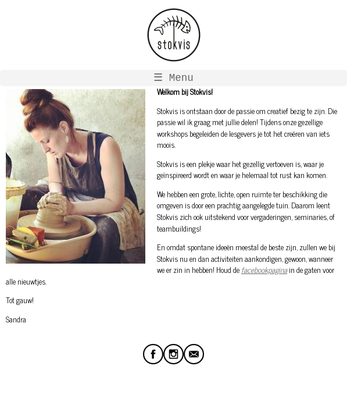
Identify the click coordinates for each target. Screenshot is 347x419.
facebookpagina (264, 270)
